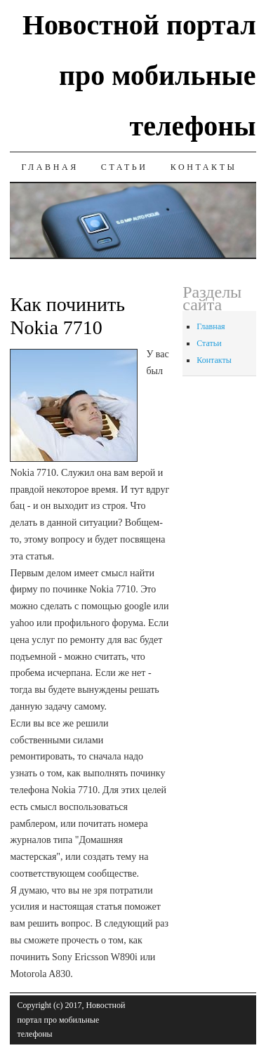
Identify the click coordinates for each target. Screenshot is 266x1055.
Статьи (124, 167)
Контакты (204, 167)
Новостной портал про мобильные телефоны (139, 75)
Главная (49, 167)
